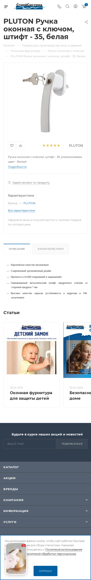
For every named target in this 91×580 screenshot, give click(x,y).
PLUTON (76, 145)
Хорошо (45, 570)
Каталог (11, 467)
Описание (17, 248)
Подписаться (72, 443)
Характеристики (50, 248)
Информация (16, 511)
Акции (9, 478)
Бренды (10, 489)
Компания (13, 500)
